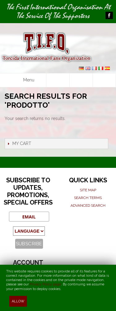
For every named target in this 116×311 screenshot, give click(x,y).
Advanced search (88, 205)
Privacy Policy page (45, 284)
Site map (88, 190)
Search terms (88, 198)
